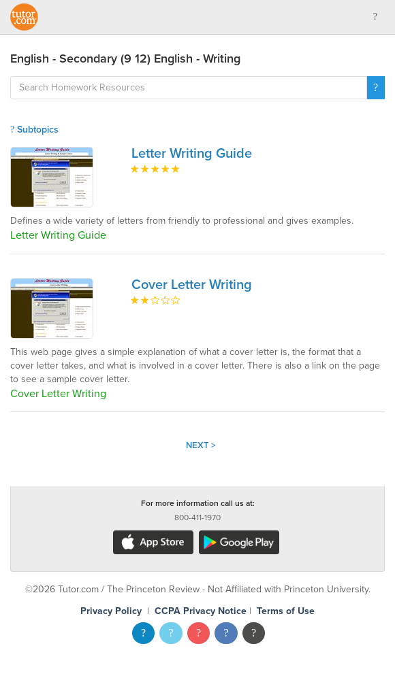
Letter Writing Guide (191, 154)
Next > (201, 445)
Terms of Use (286, 611)
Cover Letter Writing (191, 285)
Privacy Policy (111, 611)
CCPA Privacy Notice (201, 611)
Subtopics (34, 129)
